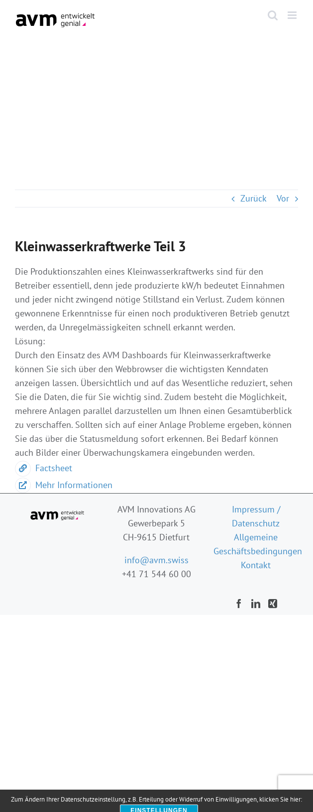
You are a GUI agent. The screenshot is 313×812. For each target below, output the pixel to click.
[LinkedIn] (255, 603)
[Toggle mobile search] (273, 15)
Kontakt (256, 565)
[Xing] (272, 603)
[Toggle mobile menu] (293, 15)
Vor (283, 198)
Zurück (253, 198)
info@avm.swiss (156, 560)
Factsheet (43, 468)
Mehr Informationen (63, 485)
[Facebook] (238, 603)
